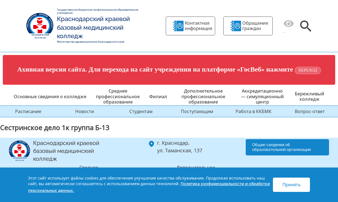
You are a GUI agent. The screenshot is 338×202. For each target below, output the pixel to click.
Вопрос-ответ (310, 111)
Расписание (28, 111)
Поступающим (197, 111)
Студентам (141, 111)
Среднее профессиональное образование (118, 96)
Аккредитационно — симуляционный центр (262, 96)
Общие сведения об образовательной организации (281, 147)
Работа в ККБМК (254, 111)
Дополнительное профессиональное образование (203, 96)
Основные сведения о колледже (50, 96)
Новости (84, 111)
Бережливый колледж (309, 96)
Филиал (158, 96)
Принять (291, 184)
